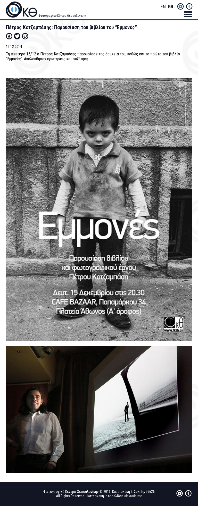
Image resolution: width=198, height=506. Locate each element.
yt (180, 6)
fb (189, 6)
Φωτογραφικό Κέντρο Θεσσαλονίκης (62, 16)
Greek (170, 6)
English (163, 6)
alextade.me (133, 496)
